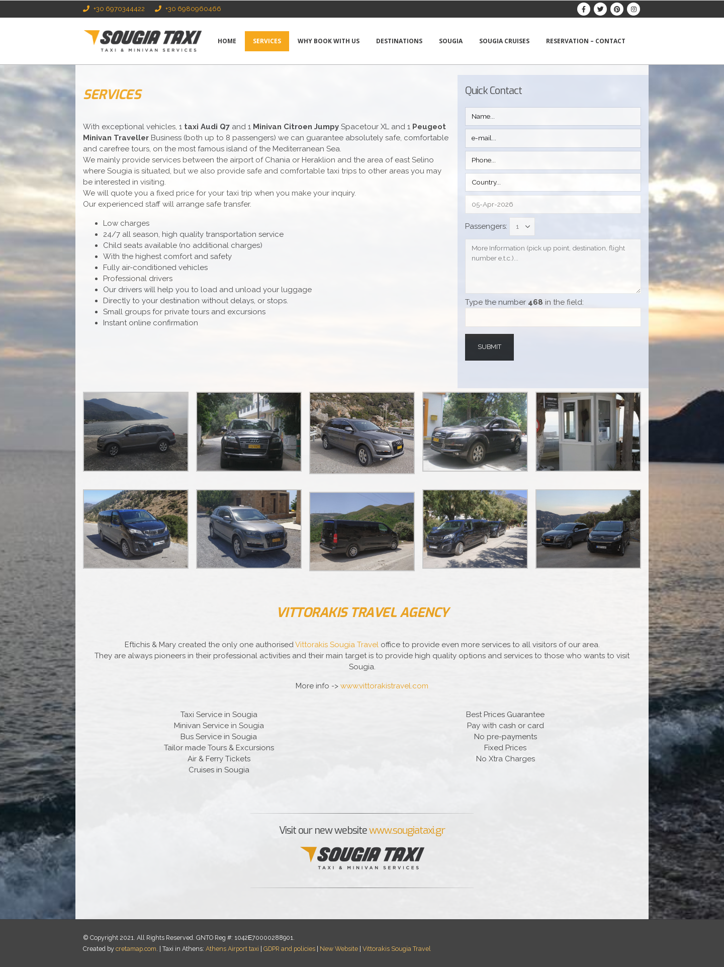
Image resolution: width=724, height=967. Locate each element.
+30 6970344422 (114, 9)
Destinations (399, 41)
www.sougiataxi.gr (407, 830)
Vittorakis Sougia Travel (337, 644)
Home (227, 41)
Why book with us (328, 41)
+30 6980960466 (188, 9)
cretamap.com (136, 948)
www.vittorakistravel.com (384, 685)
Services (267, 41)
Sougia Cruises (504, 41)
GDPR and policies (289, 948)
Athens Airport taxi (232, 948)
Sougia (451, 41)
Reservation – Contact (585, 41)
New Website (339, 948)
